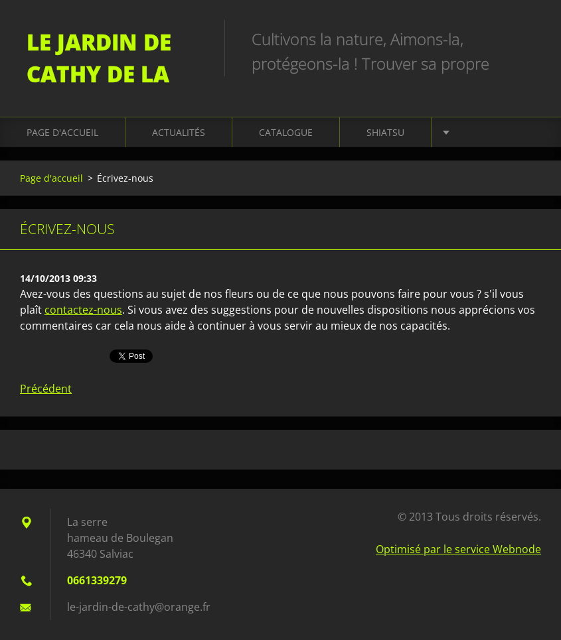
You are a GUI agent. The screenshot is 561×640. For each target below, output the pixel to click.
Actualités (178, 132)
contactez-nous (83, 309)
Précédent (46, 388)
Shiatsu (385, 132)
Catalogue (286, 132)
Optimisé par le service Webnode (458, 549)
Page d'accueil (62, 132)
